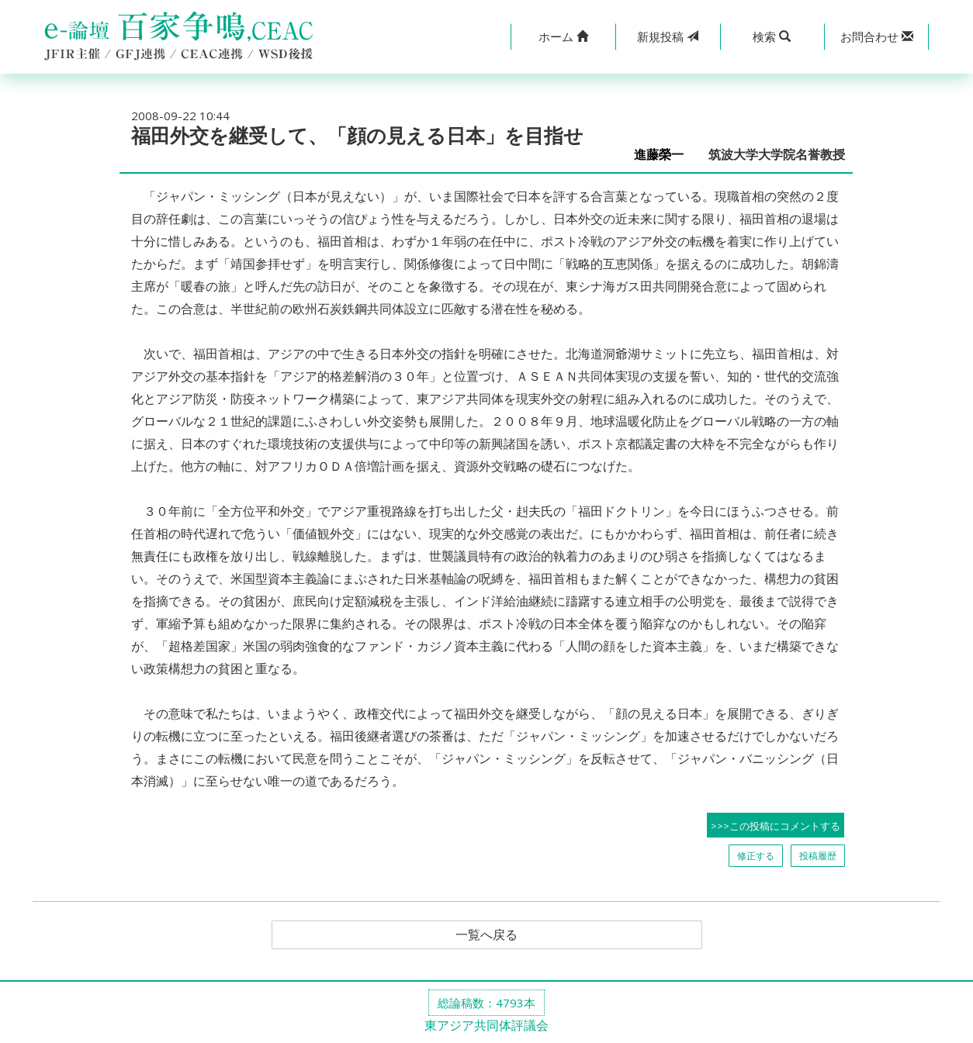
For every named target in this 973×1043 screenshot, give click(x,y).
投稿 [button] (667, 36)
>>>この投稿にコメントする (775, 826)
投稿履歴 (817, 855)
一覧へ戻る (486, 935)
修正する (755, 855)
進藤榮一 (665, 154)
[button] (563, 36)
